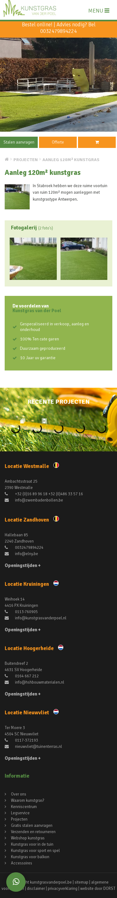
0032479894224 (58, 31)
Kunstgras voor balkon (30, 856)
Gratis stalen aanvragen (31, 825)
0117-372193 (21, 740)
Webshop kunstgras (28, 838)
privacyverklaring (62, 888)
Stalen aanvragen (18, 142)
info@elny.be (21, 553)
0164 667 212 (22, 676)
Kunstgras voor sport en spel (35, 850)
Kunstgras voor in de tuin (32, 844)
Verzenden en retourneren (33, 831)
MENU (98, 10)
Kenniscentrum (24, 806)
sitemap (81, 882)
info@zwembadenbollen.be (34, 500)
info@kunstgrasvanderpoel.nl (35, 618)
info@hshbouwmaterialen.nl (34, 682)
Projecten (19, 819)
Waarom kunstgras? (27, 800)
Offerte (58, 142)
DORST (109, 888)
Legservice (20, 813)
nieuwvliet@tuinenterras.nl (33, 746)
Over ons (18, 794)
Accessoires (21, 863)
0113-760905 (21, 611)
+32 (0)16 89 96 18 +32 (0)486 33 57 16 (44, 493)
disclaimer (36, 888)
